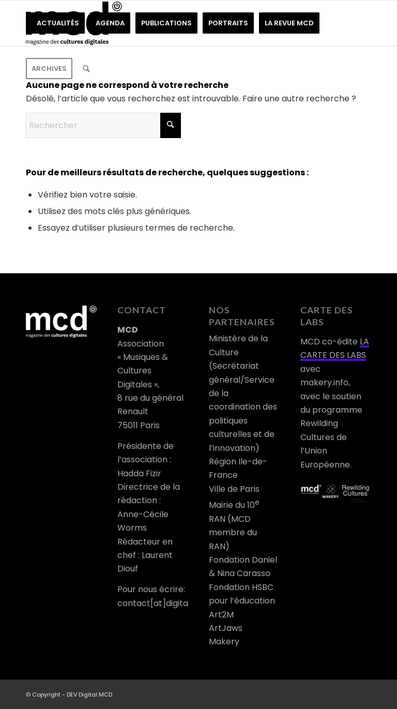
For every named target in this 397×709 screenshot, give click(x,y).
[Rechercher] (86, 69)
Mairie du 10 (234, 505)
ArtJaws (225, 628)
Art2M (221, 615)
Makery (224, 641)
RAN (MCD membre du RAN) (233, 532)
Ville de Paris (234, 489)
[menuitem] (58, 23)
